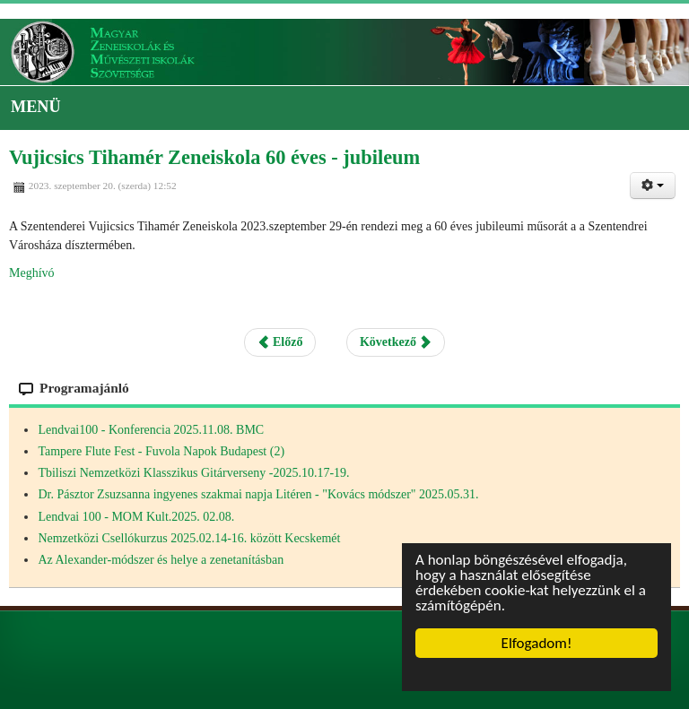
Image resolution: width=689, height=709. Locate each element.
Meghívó (32, 273)
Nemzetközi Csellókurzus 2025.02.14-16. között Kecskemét (189, 538)
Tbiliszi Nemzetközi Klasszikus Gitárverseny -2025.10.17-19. (193, 473)
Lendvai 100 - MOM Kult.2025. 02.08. (136, 516)
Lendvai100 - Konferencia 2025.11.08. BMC (151, 430)
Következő (396, 342)
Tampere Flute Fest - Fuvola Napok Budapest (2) (161, 451)
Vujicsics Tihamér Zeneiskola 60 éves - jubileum (214, 157)
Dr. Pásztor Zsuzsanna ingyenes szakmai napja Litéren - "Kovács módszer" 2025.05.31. (258, 494)
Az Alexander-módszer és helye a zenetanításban (160, 559)
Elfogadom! (536, 643)
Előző (280, 342)
